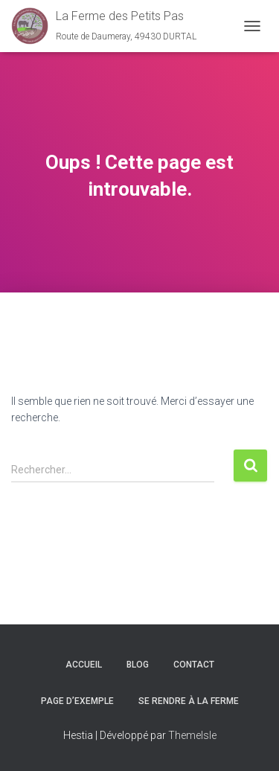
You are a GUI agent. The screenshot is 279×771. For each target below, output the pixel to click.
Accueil (83, 664)
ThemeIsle (192, 735)
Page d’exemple (77, 701)
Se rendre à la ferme (188, 701)
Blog (137, 664)
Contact (193, 664)
